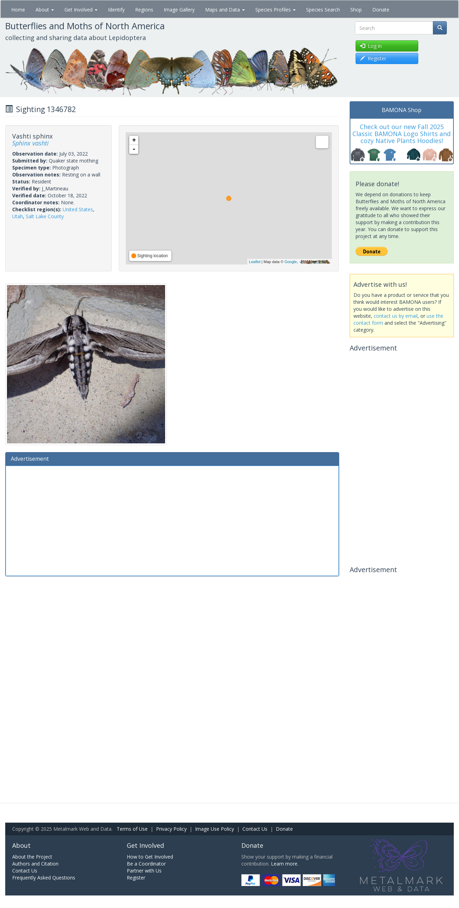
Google (291, 262)
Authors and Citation (35, 863)
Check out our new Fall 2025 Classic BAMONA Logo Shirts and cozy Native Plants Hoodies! (401, 134)
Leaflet (254, 262)
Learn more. (284, 863)
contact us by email (396, 316)
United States (78, 209)
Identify (116, 9)
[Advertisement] (172, 520)
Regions (144, 9)
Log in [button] (371, 45)
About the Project (32, 856)
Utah (17, 216)
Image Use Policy (214, 829)
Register (136, 877)
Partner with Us (144, 870)
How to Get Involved (150, 856)
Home (18, 9)
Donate (380, 9)
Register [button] (373, 58)
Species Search (323, 9)
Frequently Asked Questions (43, 877)
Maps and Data (225, 9)
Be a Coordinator (146, 863)
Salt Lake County (45, 216)
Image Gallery (179, 9)
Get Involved (81, 9)
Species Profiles (275, 9)
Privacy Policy (171, 829)
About (45, 9)
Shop (356, 9)
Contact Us (254, 829)
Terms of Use (132, 829)
